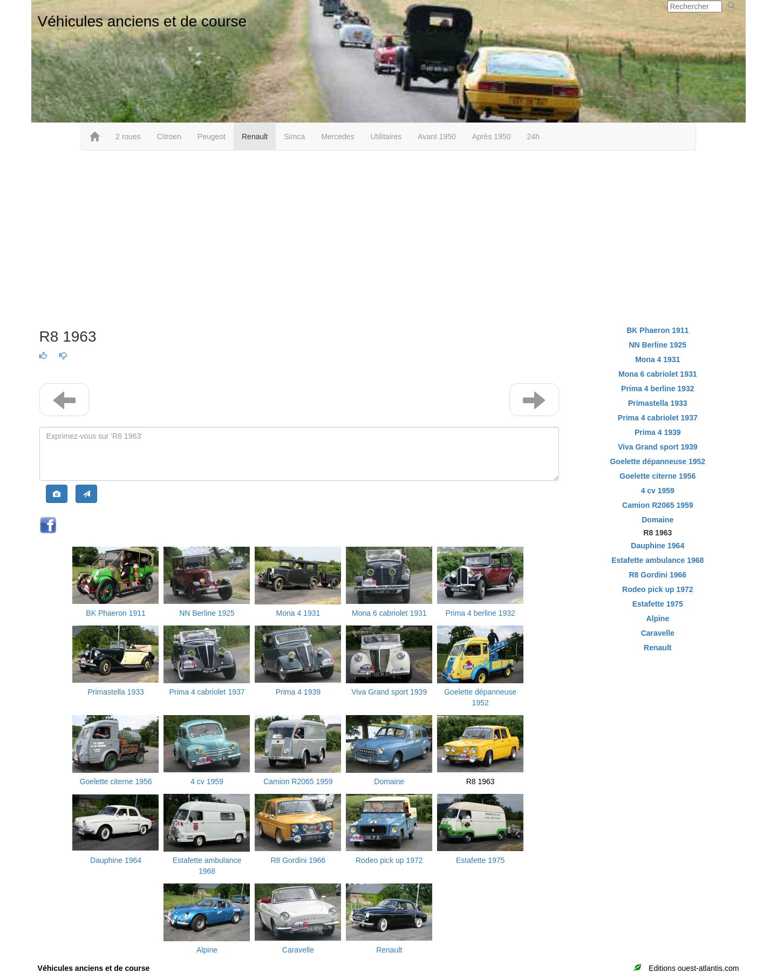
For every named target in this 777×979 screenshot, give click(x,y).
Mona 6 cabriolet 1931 (389, 613)
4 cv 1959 (206, 781)
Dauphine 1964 (115, 860)
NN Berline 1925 (207, 613)
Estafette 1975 (480, 860)
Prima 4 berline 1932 (480, 613)
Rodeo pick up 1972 (389, 860)
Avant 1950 (437, 136)
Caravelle (298, 950)
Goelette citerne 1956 (116, 781)
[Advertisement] (388, 236)
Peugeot (211, 136)
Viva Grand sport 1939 (389, 692)
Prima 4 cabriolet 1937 (206, 692)
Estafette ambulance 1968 (657, 560)
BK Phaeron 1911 (116, 613)
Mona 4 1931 (298, 613)
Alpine (206, 950)
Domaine (389, 781)
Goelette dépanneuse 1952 (657, 461)
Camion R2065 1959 (297, 781)
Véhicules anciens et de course (142, 21)
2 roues (128, 136)
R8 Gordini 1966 (297, 860)
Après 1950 (491, 136)
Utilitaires (386, 136)
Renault (255, 136)
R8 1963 (480, 781)
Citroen (169, 136)
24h (533, 136)
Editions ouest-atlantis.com (694, 968)
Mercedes (337, 136)
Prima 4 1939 (298, 692)
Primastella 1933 (115, 692)
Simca (294, 136)
